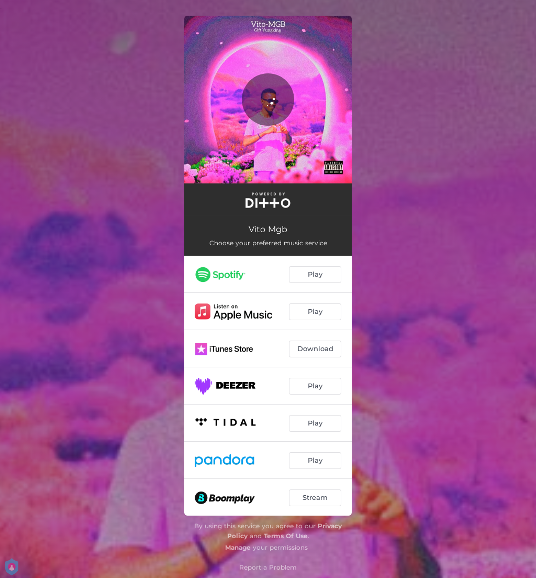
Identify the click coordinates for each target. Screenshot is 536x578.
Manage (238, 547)
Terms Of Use (286, 536)
